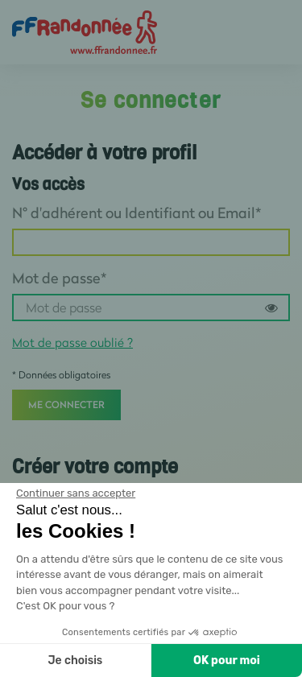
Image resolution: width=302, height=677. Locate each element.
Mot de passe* (59, 277)
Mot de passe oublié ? (72, 342)
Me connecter (66, 404)
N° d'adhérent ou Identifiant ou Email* (136, 212)
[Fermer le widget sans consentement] (75, 493)
